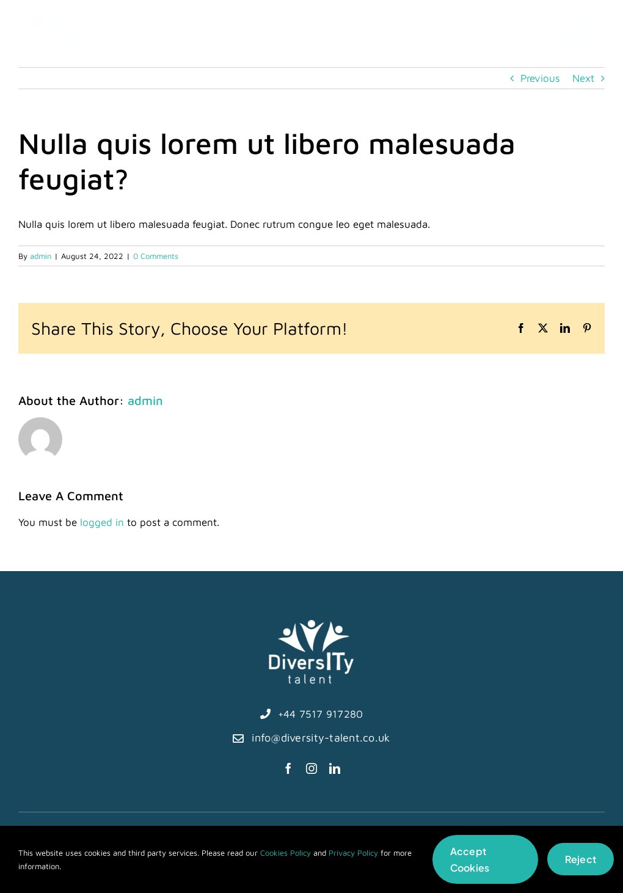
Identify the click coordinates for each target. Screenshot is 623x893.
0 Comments (155, 256)
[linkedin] (334, 768)
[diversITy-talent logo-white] (311, 625)
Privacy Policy (353, 853)
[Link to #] (579, 34)
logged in (102, 522)
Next (583, 78)
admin (40, 256)
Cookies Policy (285, 853)
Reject (580, 859)
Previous (540, 78)
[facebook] (288, 768)
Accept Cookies (470, 859)
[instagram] (311, 768)
